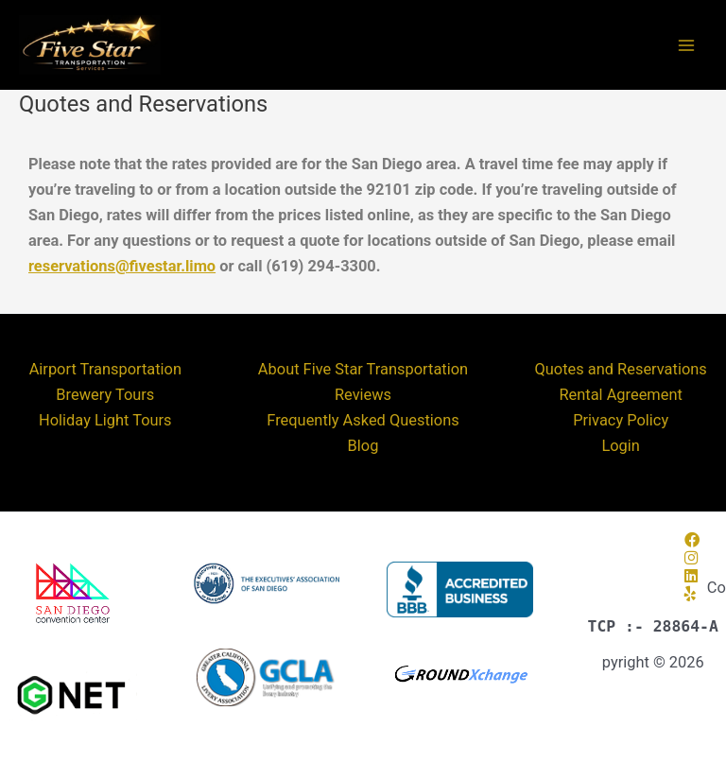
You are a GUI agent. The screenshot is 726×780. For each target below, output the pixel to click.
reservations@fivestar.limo (122, 266)
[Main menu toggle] (686, 45)
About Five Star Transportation (363, 369)
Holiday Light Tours (105, 420)
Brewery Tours (105, 395)
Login (620, 446)
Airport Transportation (105, 369)
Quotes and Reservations (621, 369)
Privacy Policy (620, 420)
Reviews (363, 395)
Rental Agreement (620, 395)
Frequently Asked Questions (362, 420)
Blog (363, 446)
